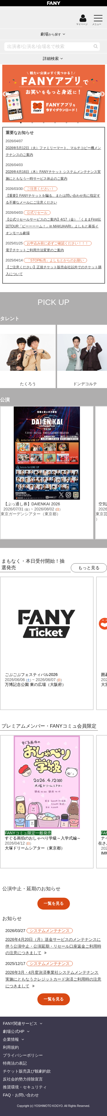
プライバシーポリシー (23, 1055)
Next (102, 91)
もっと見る (89, 567)
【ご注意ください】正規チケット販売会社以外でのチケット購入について (54, 270)
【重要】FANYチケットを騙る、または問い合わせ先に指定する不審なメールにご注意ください (53, 199)
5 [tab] (72, 122)
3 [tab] (49, 122)
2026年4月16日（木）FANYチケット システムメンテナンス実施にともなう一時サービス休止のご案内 (53, 175)
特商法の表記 (15, 1063)
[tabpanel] (53, 93)
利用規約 (11, 1047)
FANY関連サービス (20, 1023)
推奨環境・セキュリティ (25, 1087)
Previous (5, 91)
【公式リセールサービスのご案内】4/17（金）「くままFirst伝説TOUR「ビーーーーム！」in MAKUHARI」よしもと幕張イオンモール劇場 (53, 226)
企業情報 (11, 1039)
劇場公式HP (13, 1031)
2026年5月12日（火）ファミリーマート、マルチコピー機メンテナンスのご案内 (53, 151)
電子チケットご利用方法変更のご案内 (35, 250)
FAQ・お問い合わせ (21, 1095)
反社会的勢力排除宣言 (23, 1079)
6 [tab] (83, 122)
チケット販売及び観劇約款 (27, 1071)
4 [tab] (60, 122)
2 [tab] (38, 122)
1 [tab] (26, 122)
